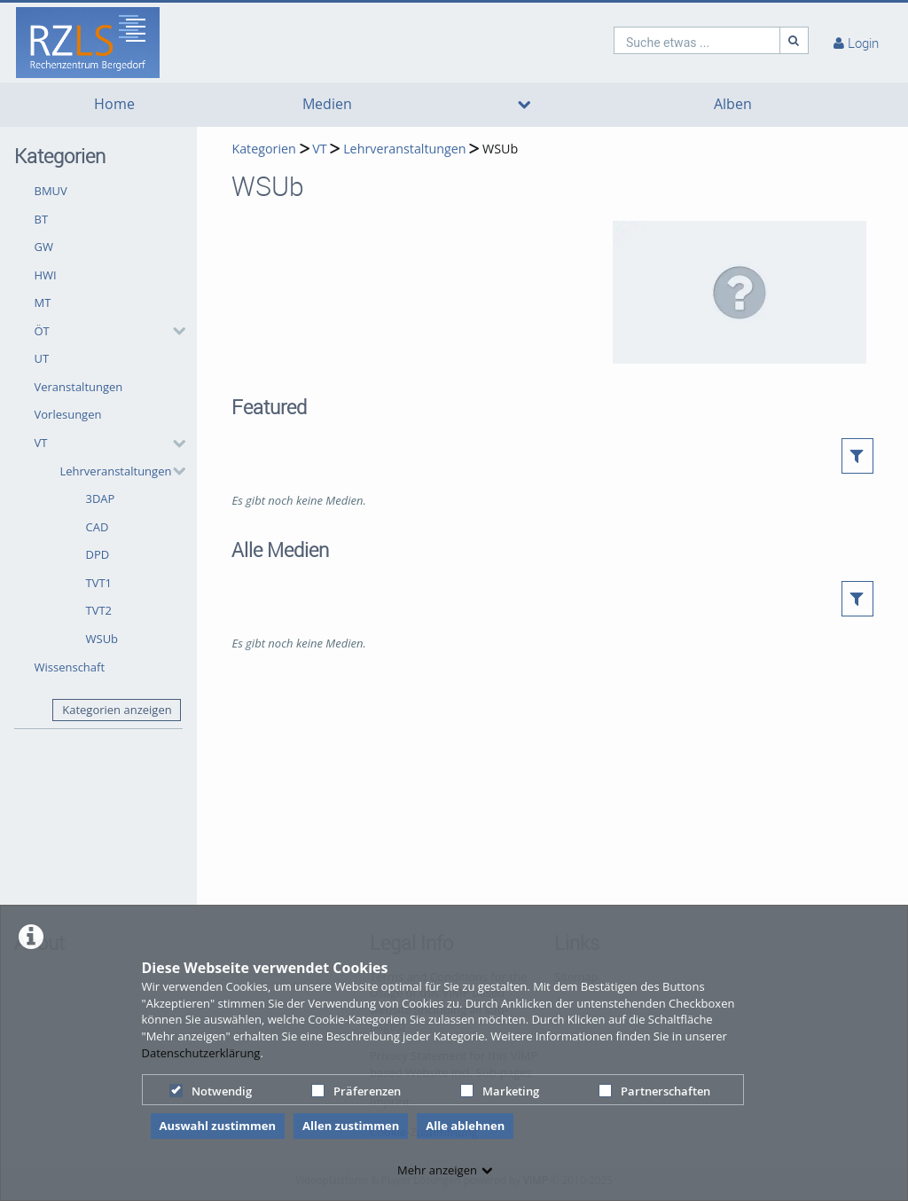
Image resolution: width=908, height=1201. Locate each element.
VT (41, 443)
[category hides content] (174, 331)
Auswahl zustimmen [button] (218, 1126)
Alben (733, 104)
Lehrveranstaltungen (116, 471)
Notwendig (210, 1091)
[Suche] (794, 40)
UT (42, 358)
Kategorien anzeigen (116, 710)
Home (114, 104)
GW (44, 247)
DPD (98, 554)
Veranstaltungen (79, 387)
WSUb (102, 639)
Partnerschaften (654, 1091)
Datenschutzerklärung (201, 1053)
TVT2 (99, 610)
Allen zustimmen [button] (350, 1126)
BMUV (51, 191)
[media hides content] (524, 104)
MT (43, 302)
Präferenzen (356, 1091)
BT (42, 219)
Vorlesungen (68, 414)
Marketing (499, 1091)
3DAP (100, 498)
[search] (697, 40)
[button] (105, 331)
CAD (97, 527)
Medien (327, 104)
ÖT (42, 331)
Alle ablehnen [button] (465, 1126)
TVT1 (99, 583)
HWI (46, 275)
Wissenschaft (70, 667)
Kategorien (263, 148)
